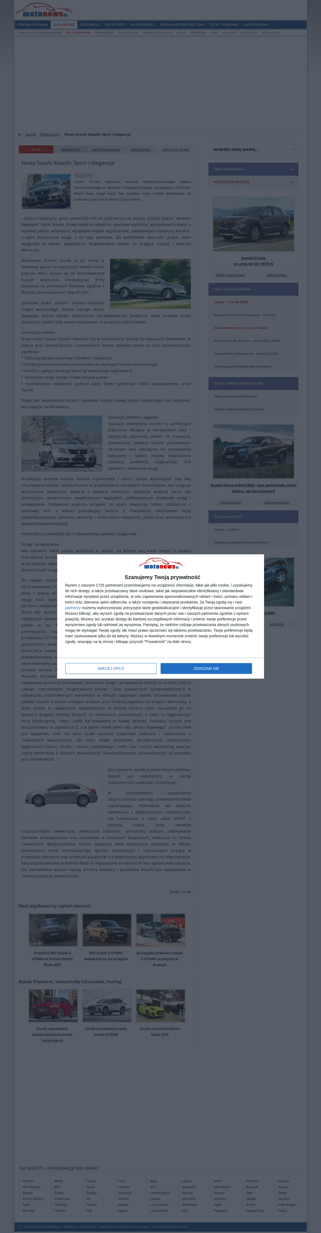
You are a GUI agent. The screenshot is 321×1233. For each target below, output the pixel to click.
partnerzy (73, 608)
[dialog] (160, 616)
